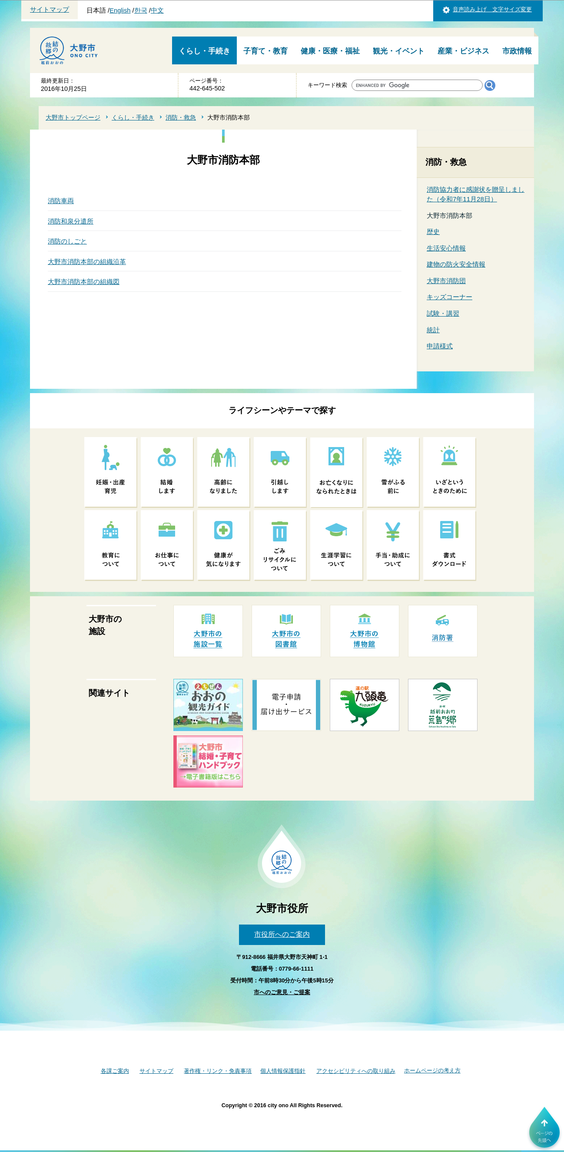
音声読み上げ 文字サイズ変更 (492, 9)
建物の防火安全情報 (456, 264)
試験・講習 (443, 313)
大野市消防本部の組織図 (83, 281)
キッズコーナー (449, 297)
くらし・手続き (204, 51)
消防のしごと (67, 241)
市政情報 (517, 51)
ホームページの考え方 (432, 1070)
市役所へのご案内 (282, 934)
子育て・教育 (265, 51)
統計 (433, 330)
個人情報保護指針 (282, 1071)
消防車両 (61, 200)
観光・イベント (399, 51)
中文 (157, 10)
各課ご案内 (115, 1071)
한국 (140, 10)
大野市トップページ (73, 117)
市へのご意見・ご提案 (282, 992)
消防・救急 (181, 117)
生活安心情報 (446, 248)
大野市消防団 (446, 280)
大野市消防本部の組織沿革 (87, 261)
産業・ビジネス (463, 51)
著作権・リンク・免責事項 (218, 1071)
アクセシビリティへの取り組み (355, 1071)
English (119, 10)
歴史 (433, 231)
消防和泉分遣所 (70, 221)
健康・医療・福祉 (330, 51)
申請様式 (440, 346)
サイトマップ (49, 9)
